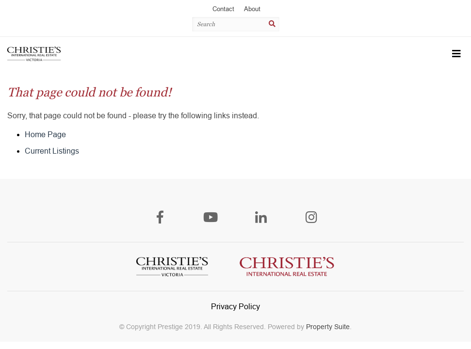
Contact (223, 9)
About (252, 9)
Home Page (45, 134)
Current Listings (52, 151)
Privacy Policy (235, 306)
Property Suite (328, 327)
